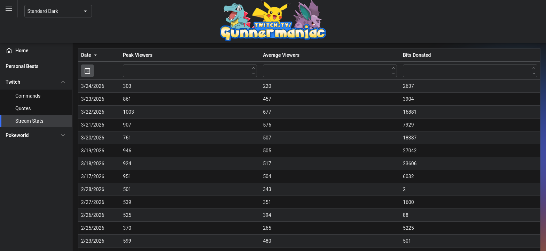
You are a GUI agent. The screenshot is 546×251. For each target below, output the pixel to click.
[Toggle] (9, 8)
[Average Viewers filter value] (337, 70)
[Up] (263, 67)
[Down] (263, 73)
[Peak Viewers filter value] (202, 70)
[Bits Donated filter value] (472, 70)
